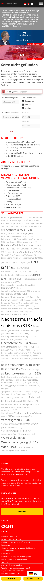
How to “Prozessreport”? (10, 574)
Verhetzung (5, 562)
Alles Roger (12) (18, 220)
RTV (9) (35, 382)
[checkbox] (30, 101)
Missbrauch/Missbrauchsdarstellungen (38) (20, 308)
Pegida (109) (34, 350)
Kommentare (12, 204)
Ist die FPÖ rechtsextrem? (11, 539)
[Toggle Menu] (41, 3)
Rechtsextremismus (9, 536)
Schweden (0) (21, 385)
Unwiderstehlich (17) (25, 407)
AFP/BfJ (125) (34, 217)
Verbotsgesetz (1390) (15, 420)
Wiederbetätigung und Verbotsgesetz (16, 556)
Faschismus (6, 545)
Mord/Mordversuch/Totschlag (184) (17, 311)
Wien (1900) (9, 447)
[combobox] (10, 102)
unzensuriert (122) (9, 410)
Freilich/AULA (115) (20, 268)
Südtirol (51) (32, 401)
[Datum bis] (31, 126)
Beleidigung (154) (8, 239)
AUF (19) (20, 236)
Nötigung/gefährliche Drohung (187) (17, 336)
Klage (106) (34, 297)
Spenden (22, 511)
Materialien (11, 199)
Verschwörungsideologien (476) (16, 430)
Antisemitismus (7, 551)
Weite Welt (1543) (13, 438)
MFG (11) (31, 305)
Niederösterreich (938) (17, 333)
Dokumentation (13, 182)
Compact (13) (26, 248)
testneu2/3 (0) (7, 404)
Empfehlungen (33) (18, 255)
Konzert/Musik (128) (32, 300)
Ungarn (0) (29, 404)
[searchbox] (11, 101)
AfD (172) (24, 217)
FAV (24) (19, 262)
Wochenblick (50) (26, 447)
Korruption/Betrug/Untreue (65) (15, 303)
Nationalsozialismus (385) (14, 314)
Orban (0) (5, 350)
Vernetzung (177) (14, 427)
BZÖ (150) (16, 248)
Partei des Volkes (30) (19, 350)
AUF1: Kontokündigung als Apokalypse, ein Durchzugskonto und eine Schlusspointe (23, 147)
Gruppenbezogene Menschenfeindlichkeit (17, 548)
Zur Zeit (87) (21, 450)
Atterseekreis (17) (9, 236)
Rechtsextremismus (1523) (23, 373)
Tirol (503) (19, 404)
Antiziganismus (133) (10, 233)
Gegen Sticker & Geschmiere (12, 571)
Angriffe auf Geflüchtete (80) (23, 223)
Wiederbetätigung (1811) (19, 442)
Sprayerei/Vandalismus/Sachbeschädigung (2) (21, 391)
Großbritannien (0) (9, 275)
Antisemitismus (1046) (19, 229)
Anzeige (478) (26, 233)
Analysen (10, 190)
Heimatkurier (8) (25, 275)
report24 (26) (32, 380)
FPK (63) (26, 262)
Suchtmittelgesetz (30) (17, 401)
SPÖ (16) (5, 388)
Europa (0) (31, 255)
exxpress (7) (10, 262)
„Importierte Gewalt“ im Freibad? (20, 142)
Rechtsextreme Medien (16, 187)
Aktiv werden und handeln (11, 565)
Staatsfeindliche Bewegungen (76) (16, 394)
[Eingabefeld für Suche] (23, 91)
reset (11, 132)
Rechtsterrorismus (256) (15, 380)
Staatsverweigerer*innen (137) (14, 397)
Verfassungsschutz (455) (13, 423)
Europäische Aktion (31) (11, 258)
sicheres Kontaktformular (12, 471)
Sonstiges (10, 201)
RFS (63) (28, 382)
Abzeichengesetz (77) (10, 217)
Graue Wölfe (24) (30, 271)
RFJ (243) (20, 382)
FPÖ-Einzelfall (12, 193)
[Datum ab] (31, 117)
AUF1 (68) (29, 236)
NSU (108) (23, 339)
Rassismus (5, 554)
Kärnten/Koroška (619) (16, 293)
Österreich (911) (14, 346)
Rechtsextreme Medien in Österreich (15, 542)
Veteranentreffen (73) (10, 434)
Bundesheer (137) (14, 242)
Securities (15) (34, 385)
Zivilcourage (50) (8, 450)
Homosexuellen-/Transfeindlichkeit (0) (18, 285)
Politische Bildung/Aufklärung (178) (16, 353)
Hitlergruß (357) (15, 278)
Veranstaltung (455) (22, 416)
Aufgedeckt (11, 196)
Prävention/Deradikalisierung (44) (21, 358)
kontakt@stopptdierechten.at (14, 474)
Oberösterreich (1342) (16, 343)
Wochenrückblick (13, 185)
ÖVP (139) (35, 347)
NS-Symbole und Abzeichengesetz (14, 559)
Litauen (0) (22, 305)
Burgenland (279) (29, 242)
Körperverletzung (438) (12, 299)
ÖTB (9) (27, 347)
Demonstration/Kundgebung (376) (21, 252)
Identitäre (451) (8, 287)
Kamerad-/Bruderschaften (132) (15, 297)
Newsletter (33, 578)
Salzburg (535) (8, 385)
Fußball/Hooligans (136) (11, 271)
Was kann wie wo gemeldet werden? (15, 568)
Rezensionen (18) (8, 382)
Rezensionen (11, 207)
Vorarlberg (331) (28, 434)
